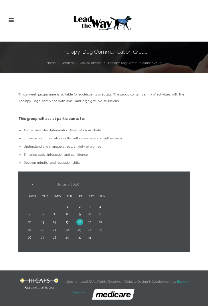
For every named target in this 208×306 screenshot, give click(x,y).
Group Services (90, 63)
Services (68, 63)
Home (51, 63)
